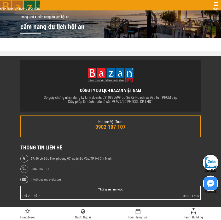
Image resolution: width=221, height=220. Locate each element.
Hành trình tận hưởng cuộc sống (20, 8)
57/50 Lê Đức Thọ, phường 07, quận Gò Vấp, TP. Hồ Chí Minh (71, 158)
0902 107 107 (40, 169)
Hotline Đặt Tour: (110, 122)
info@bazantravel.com (46, 179)
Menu (216, 8)
